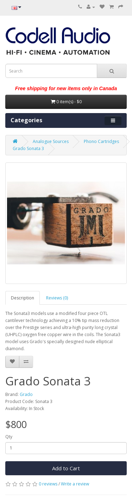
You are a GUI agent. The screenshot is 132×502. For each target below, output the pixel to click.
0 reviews (48, 484)
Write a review (75, 484)
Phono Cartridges (101, 141)
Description (22, 298)
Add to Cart (66, 468)
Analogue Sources (51, 141)
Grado (26, 394)
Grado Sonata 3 (28, 148)
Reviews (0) (57, 298)
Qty (8, 437)
